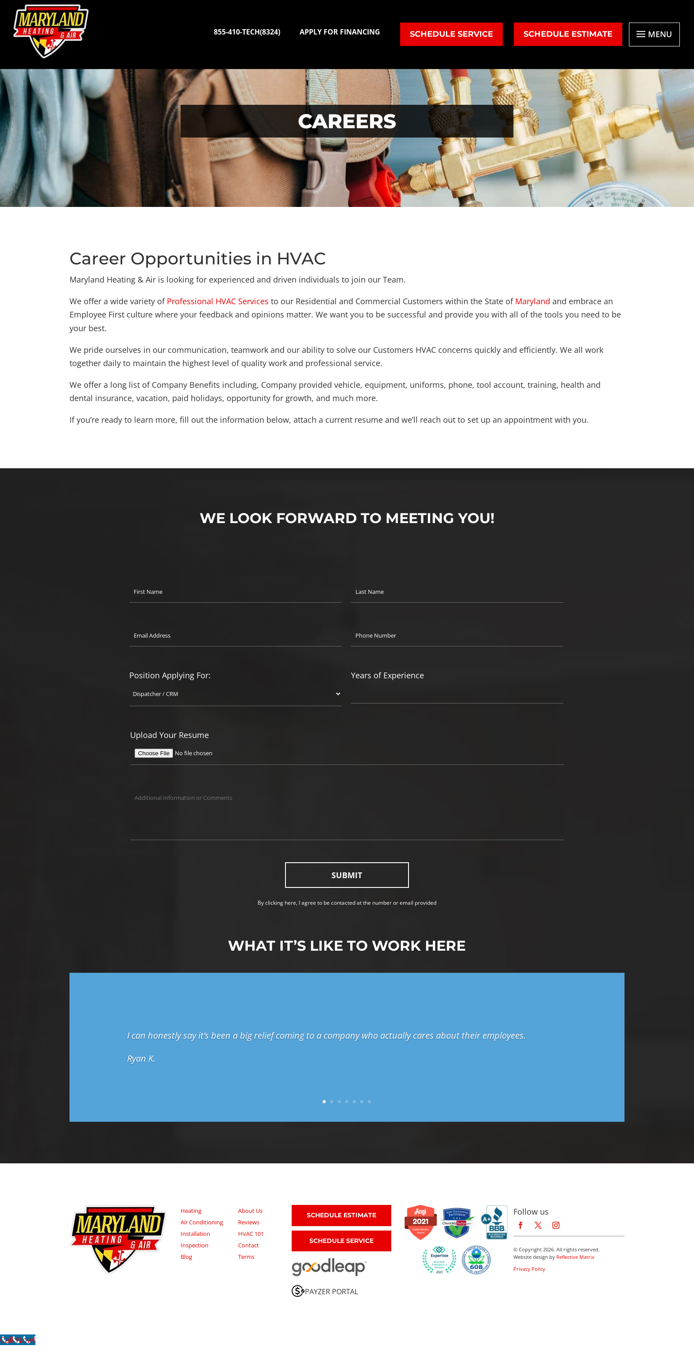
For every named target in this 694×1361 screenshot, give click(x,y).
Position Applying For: (170, 675)
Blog (186, 1257)
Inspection (194, 1245)
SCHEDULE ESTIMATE (568, 34)
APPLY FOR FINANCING (340, 32)
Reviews (248, 1222)
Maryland (532, 301)
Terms (246, 1257)
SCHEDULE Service (451, 34)
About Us (250, 1211)
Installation (195, 1234)
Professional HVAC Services (218, 301)
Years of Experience (387, 675)
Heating (191, 1211)
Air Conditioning (202, 1222)
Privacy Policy (529, 1268)
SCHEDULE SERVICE (341, 1241)
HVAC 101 (251, 1234)
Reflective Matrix (575, 1257)
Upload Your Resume (169, 735)
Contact (248, 1245)
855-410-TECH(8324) (247, 32)
